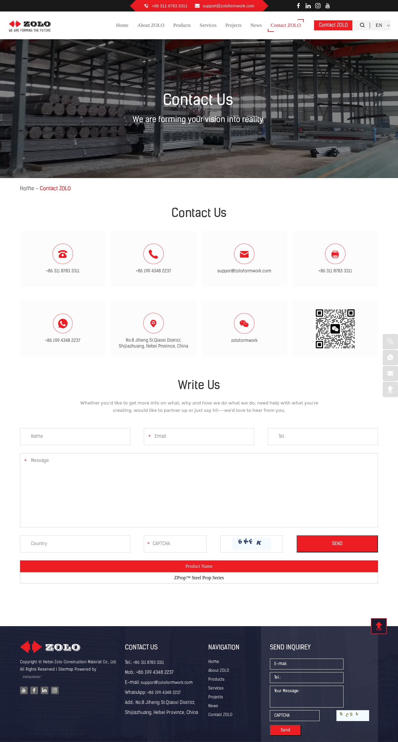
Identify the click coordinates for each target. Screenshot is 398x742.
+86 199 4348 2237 (153, 271)
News (213, 706)
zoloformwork (244, 341)
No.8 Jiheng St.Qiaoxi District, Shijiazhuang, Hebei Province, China (153, 343)
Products (216, 679)
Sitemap (65, 669)
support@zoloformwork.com (228, 6)
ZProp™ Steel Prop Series (199, 577)
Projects (215, 697)
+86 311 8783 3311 (169, 6)
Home (27, 189)
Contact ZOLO (333, 25)
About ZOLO (218, 671)
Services (216, 688)
